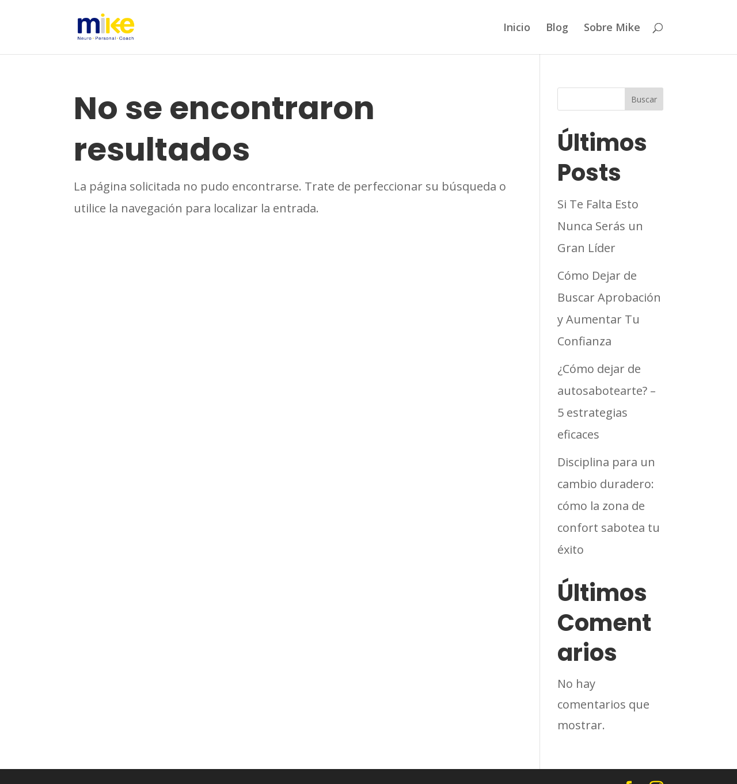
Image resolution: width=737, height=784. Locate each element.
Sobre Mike (612, 27)
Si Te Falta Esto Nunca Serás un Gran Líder (600, 226)
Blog (557, 27)
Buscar (644, 99)
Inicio (516, 27)
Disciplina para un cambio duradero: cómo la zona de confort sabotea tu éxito (608, 505)
